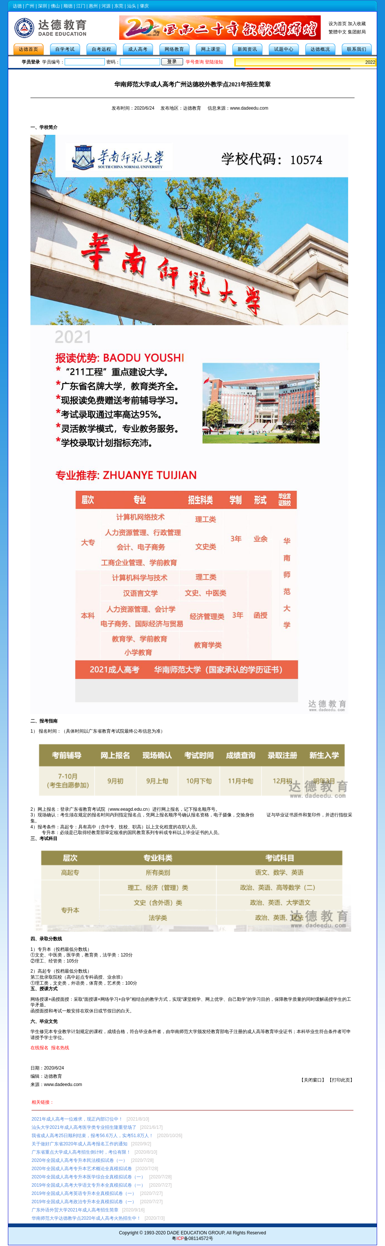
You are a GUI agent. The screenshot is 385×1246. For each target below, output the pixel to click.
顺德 (68, 6)
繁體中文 (338, 32)
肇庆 (144, 6)
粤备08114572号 (192, 1238)
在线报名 (39, 1047)
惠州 (93, 6)
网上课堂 (211, 49)
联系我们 (357, 49)
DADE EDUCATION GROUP (195, 1232)
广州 (29, 6)
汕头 (131, 6)
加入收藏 (357, 23)
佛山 (55, 6)
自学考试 (65, 49)
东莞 (118, 6)
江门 (80, 6)
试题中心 (284, 49)
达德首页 (28, 49)
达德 (17, 6)
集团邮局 (357, 32)
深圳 (42, 6)
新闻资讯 (247, 49)
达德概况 (320, 49)
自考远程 (101, 49)
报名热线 (60, 1047)
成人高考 (138, 49)
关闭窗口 (313, 1080)
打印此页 (341, 1080)
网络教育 (174, 49)
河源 (106, 6)
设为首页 (338, 23)
